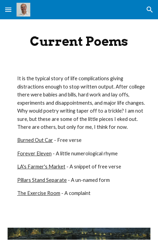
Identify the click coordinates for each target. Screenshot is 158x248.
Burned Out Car (35, 140)
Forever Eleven (34, 153)
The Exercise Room (38, 193)
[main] (79, 41)
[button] (8, 9)
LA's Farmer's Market (41, 166)
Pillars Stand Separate (42, 180)
